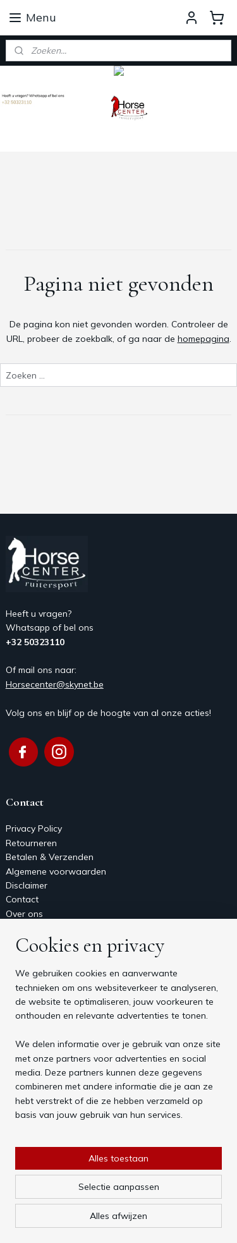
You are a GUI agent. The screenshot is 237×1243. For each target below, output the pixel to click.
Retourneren (31, 843)
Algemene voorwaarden (56, 871)
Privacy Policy (34, 828)
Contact (22, 899)
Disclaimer (26, 885)
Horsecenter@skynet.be (55, 684)
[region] (118, 1049)
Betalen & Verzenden (50, 857)
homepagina (203, 338)
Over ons (24, 913)
